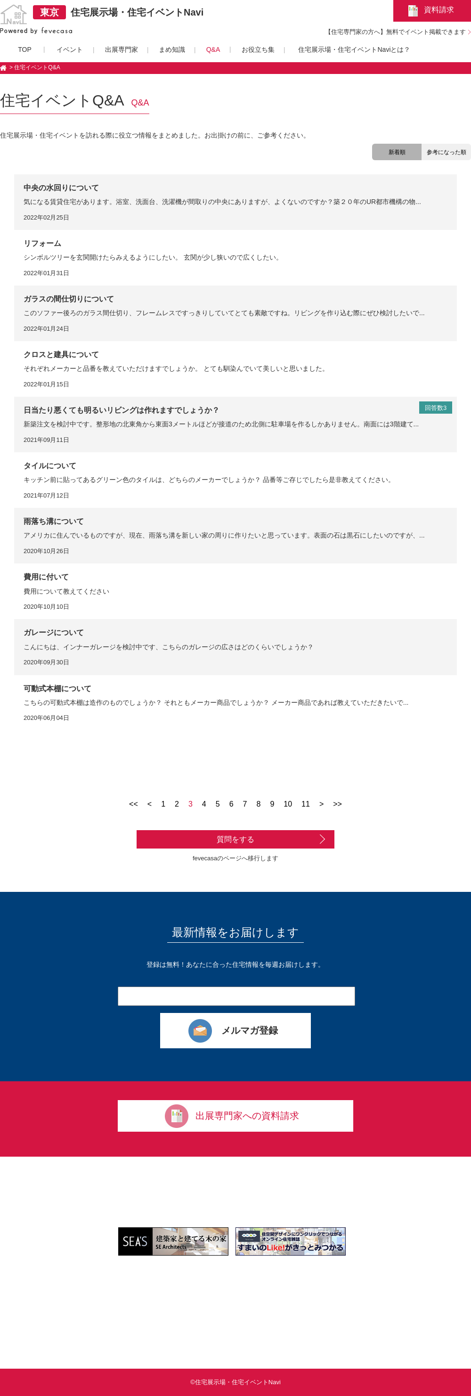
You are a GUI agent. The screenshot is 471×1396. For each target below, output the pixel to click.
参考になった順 (446, 152)
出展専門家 (121, 49)
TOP (25, 49)
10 (288, 804)
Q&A (213, 49)
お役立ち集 (258, 49)
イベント (70, 49)
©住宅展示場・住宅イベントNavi (235, 1382)
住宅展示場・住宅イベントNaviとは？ (354, 49)
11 (305, 804)
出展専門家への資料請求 (247, 1115)
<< (133, 804)
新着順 (397, 152)
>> (337, 804)
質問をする (235, 839)
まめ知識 (172, 49)
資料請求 (439, 10)
